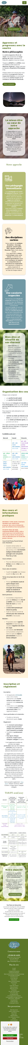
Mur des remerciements (14, 991)
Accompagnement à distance (14, 995)
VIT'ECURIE (18, 687)
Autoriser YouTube (14, 919)
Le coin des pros (14, 978)
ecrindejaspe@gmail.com (14, 961)
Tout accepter (10, 1035)
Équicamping (14, 982)
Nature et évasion (14, 987)
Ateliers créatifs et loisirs (14, 1011)
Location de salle (14, 1001)
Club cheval (14, 1012)
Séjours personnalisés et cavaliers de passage (14, 974)
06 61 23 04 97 (14, 960)
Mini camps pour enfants (14, 1017)
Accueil (14, 968)
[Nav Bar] (24, 2)
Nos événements (14, 976)
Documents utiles (14, 992)
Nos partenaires (14, 1000)
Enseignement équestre (14, 971)
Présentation (14, 990)
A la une (14, 984)
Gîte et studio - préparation (14, 998)
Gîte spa (14, 1018)
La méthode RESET (14, 994)
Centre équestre (14, 1020)
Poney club (14, 1014)
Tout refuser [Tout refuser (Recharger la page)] (10, 1038)
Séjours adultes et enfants (14, 981)
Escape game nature (14, 1003)
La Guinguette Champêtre (14, 975)
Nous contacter (14, 29)
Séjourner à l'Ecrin (14, 988)
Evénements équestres (14, 972)
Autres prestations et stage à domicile (14, 997)
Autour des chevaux (14, 985)
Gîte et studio (14, 979)
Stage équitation (14, 1015)
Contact (14, 969)
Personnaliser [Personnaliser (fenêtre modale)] (10, 1041)
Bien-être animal (14, 1009)
